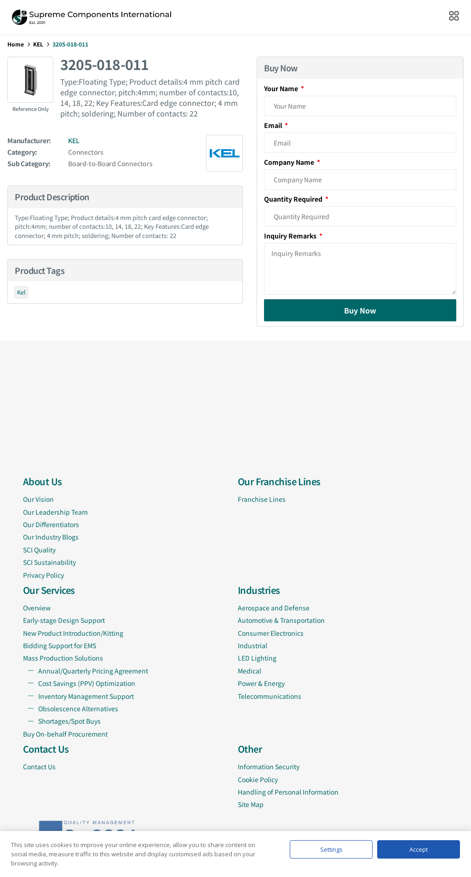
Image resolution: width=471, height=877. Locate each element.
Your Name (281, 88)
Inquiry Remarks (291, 235)
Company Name (290, 162)
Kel (21, 292)
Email (273, 125)
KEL (38, 44)
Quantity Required (294, 198)
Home (15, 44)
